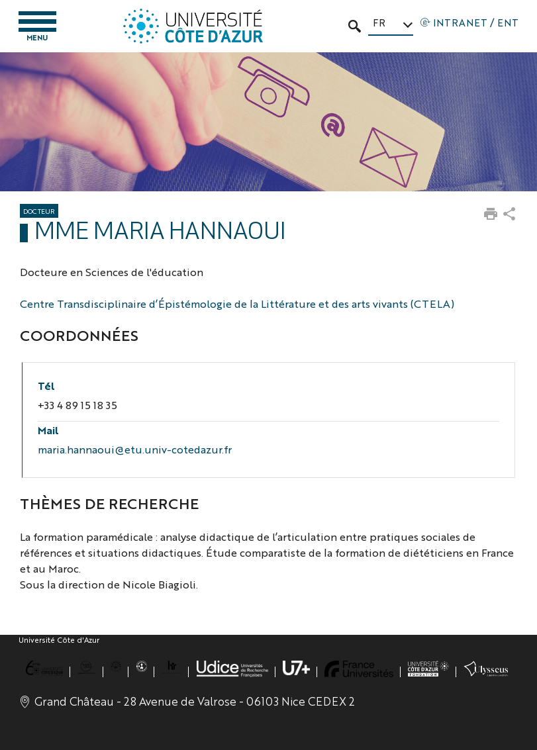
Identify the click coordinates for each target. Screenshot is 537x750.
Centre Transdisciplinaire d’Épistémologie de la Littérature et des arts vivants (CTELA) (237, 303)
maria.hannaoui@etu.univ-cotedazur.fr (135, 449)
